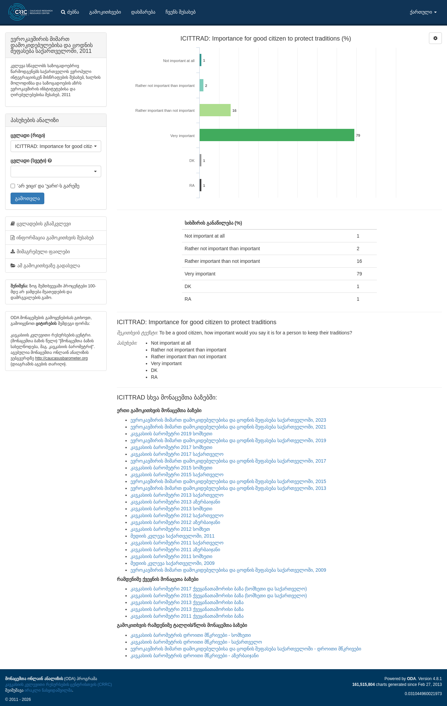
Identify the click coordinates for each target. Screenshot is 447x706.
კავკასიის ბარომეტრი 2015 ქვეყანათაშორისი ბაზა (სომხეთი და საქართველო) (218, 595)
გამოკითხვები (105, 12)
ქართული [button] (423, 12)
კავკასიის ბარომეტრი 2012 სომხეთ (170, 529)
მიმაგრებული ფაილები (40, 251)
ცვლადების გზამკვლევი (41, 223)
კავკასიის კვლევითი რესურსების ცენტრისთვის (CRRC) (58, 684)
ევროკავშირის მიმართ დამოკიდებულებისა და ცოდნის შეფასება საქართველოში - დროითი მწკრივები (245, 648)
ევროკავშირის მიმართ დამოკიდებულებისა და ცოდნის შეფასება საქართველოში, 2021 (228, 427)
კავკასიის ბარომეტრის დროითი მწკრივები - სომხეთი (190, 635)
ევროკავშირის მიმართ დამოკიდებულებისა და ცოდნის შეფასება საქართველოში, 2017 (228, 461)
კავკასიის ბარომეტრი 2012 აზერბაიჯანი (175, 522)
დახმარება (143, 12)
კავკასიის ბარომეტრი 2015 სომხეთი (171, 467)
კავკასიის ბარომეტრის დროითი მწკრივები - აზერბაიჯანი (194, 655)
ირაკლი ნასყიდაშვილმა (48, 690)
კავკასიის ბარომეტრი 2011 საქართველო (177, 542)
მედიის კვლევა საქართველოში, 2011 (172, 536)
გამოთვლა (27, 198)
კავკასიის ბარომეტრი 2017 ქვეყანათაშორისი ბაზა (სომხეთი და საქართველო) (218, 588)
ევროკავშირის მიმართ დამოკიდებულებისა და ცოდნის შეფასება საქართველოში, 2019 (228, 440)
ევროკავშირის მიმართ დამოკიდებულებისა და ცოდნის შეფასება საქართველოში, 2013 (228, 488)
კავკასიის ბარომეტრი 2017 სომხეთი (171, 447)
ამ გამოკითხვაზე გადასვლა (45, 265)
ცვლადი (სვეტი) (28, 160)
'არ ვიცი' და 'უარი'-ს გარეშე (45, 186)
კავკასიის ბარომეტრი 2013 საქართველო (177, 495)
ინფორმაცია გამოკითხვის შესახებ (52, 237)
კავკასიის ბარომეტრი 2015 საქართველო (177, 474)
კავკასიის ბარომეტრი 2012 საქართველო (177, 515)
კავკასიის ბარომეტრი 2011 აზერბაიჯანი (175, 549)
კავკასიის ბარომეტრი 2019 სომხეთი (171, 433)
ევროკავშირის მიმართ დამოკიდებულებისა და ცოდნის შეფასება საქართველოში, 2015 (228, 481)
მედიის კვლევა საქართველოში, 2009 (172, 563)
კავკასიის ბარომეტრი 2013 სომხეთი (171, 508)
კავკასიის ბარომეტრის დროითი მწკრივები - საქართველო (196, 642)
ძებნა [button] (70, 12)
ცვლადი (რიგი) (28, 135)
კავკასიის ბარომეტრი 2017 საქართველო (177, 454)
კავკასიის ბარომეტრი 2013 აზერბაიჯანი (175, 502)
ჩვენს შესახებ (181, 12)
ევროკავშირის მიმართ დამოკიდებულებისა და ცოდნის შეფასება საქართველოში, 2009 (228, 570)
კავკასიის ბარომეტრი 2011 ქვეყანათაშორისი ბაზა (187, 616)
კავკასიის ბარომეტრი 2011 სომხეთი (171, 556)
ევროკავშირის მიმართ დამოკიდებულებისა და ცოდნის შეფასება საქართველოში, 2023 (228, 420)
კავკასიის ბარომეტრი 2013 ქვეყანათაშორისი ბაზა (187, 602)
